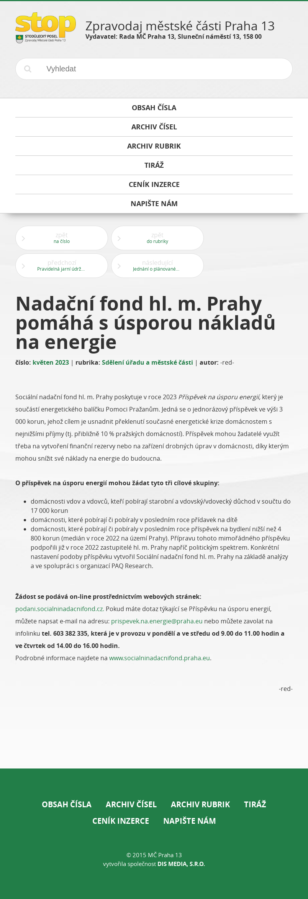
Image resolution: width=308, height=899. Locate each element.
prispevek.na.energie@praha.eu (157, 621)
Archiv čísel (131, 804)
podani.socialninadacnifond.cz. (60, 609)
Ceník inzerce (120, 821)
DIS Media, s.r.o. (181, 864)
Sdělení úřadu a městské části (147, 362)
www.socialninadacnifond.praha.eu (159, 658)
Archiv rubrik (200, 804)
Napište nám (189, 821)
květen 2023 (51, 362)
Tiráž (255, 804)
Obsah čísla (67, 804)
